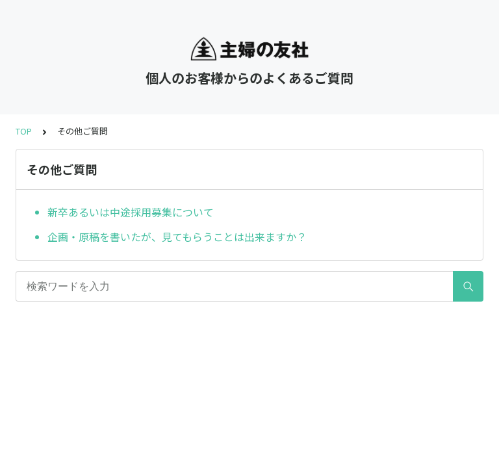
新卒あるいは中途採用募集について (130, 212)
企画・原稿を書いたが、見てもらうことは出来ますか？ (177, 236)
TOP (24, 131)
